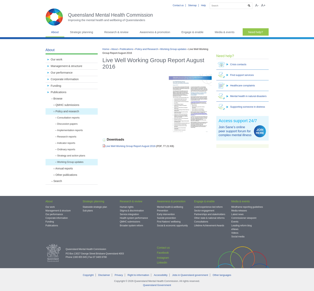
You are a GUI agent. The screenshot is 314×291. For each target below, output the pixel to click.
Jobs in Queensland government (190, 275)
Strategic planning (81, 32)
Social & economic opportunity (172, 225)
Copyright (88, 275)
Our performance (62, 72)
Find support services (236, 75)
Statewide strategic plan (95, 207)
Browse (58, 98)
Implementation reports (70, 130)
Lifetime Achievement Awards (209, 225)
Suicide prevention (166, 218)
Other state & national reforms (209, 218)
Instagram (163, 257)
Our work (56, 59)
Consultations (201, 221)
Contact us (178, 5)
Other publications (66, 174)
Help (203, 5)
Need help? (255, 32)
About (55, 32)
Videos (234, 233)
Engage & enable (192, 32)
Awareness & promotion (155, 32)
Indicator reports (66, 143)
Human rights (127, 207)
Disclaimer (104, 275)
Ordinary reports (66, 149)
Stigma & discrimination (132, 210)
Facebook (163, 252)
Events (234, 221)
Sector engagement (204, 210)
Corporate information (65, 79)
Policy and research (67, 111)
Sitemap (192, 5)
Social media (237, 236)
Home (105, 49)
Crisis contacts (232, 64)
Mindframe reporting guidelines (247, 207)
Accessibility (160, 275)
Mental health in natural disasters (242, 96)
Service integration (129, 214)
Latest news (237, 214)
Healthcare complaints (236, 86)
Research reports (66, 136)
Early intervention (166, 214)
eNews (234, 229)
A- (257, 5)
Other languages (222, 275)
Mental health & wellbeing (170, 207)
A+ (263, 5)
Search (57, 181)
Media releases (239, 210)
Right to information (138, 275)
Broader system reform (131, 225)
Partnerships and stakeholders (209, 214)
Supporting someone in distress (241, 107)
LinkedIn (162, 262)
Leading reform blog (241, 225)
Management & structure (66, 66)
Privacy (119, 275)
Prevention (162, 210)
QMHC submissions (67, 104)
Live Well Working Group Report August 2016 (130, 146)
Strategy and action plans (71, 155)
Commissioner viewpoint (243, 218)
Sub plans (88, 210)
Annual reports (64, 168)
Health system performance (134, 218)
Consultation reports (68, 117)
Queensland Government (157, 285)
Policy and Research (146, 49)
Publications (126, 49)
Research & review (116, 32)
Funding (56, 85)
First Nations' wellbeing (169, 221)
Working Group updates (173, 49)
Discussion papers (67, 123)
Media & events (225, 32)
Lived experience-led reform (208, 207)
